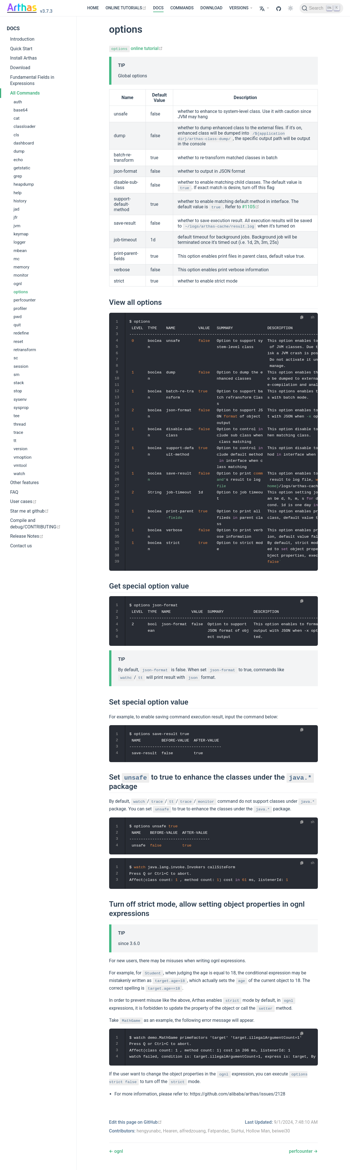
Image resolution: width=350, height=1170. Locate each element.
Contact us (21, 545)
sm (16, 374)
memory (21, 267)
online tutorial (136, 48)
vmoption (23, 457)
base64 (21, 110)
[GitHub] (278, 8)
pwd (18, 316)
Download (20, 67)
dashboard (24, 143)
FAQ (14, 492)
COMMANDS (181, 8)
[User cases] (38, 502)
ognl (18, 283)
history (20, 201)
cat (16, 118)
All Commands (25, 93)
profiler (20, 308)
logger (20, 242)
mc (16, 258)
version (20, 448)
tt (15, 440)
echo (18, 159)
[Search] (321, 8)
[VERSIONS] (241, 8)
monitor (21, 275)
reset (18, 341)
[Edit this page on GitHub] (135, 1122)
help (18, 192)
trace (18, 432)
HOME (93, 8)
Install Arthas (23, 58)
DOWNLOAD (212, 8)
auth (18, 101)
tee (16, 415)
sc (16, 357)
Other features (24, 482)
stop (18, 390)
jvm (17, 225)
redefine (21, 333)
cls (16, 134)
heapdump (24, 184)
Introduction (22, 39)
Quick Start (21, 48)
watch (19, 473)
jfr (15, 217)
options (21, 291)
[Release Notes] (38, 536)
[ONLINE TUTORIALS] (125, 8)
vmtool (20, 465)
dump (19, 151)
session (21, 366)
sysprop (21, 407)
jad (16, 209)
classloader (25, 126)
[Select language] (264, 8)
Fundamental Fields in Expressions (32, 80)
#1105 (250, 206)
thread (20, 424)
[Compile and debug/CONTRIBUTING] (38, 524)
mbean (20, 250)
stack (19, 382)
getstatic (22, 167)
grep (18, 176)
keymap (21, 234)
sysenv (20, 399)
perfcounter (25, 300)
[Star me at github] (38, 511)
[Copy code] (301, 317)
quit (17, 324)
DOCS (158, 8)
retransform (25, 349)
